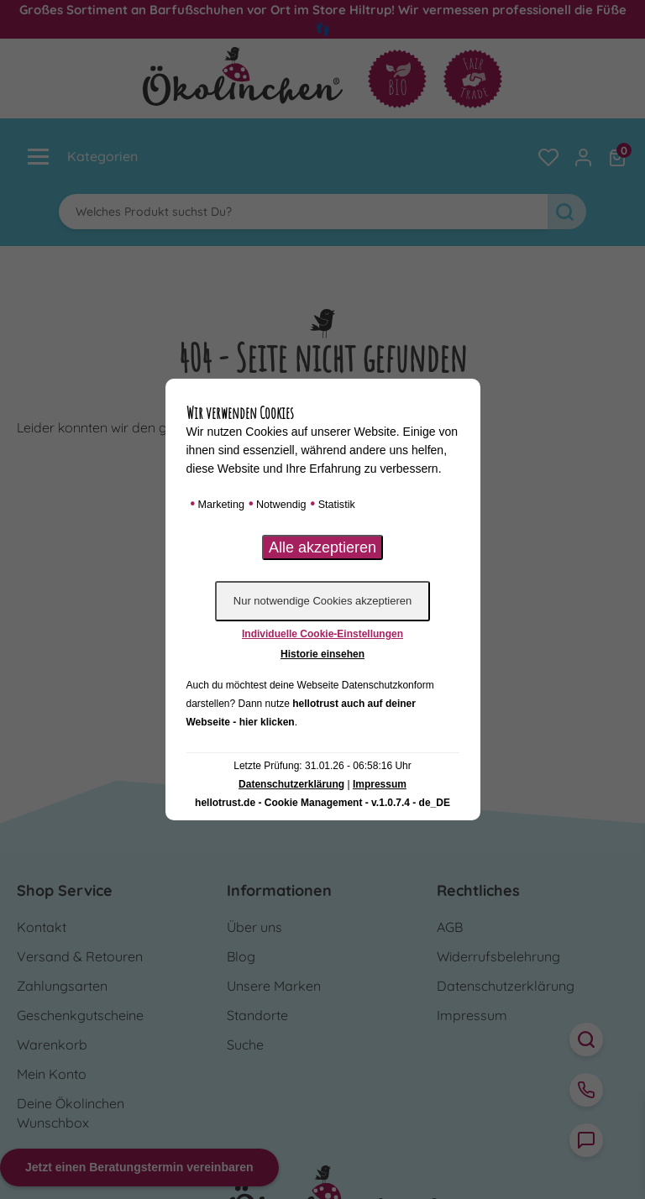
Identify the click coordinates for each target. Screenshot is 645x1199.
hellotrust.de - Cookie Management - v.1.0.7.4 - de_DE (322, 803)
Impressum (379, 784)
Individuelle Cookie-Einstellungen (322, 634)
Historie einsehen (322, 654)
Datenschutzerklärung (291, 784)
